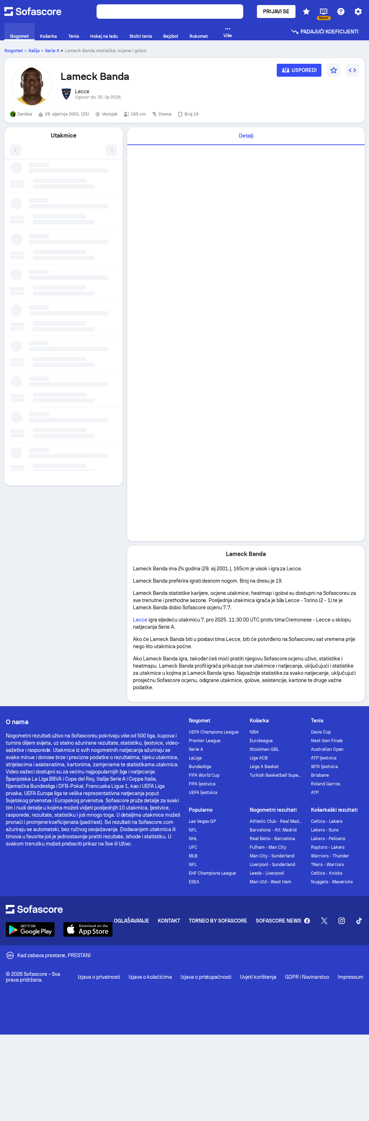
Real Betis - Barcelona (272, 838)
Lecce (140, 620)
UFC (193, 847)
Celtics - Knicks (327, 873)
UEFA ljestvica (203, 792)
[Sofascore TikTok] (359, 920)
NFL (193, 830)
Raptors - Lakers (328, 847)
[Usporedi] (299, 72)
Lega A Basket (264, 766)
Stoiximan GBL (264, 749)
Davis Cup (321, 732)
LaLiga (195, 758)
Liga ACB (259, 758)
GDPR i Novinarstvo (307, 977)
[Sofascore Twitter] (324, 920)
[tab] (246, 136)
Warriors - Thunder (330, 855)
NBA (254, 732)
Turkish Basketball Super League (276, 775)
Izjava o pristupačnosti (206, 977)
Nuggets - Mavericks (332, 881)
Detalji (246, 136)
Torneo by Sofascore (218, 921)
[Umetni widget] (352, 70)
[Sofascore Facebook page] (307, 920)
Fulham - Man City (268, 847)
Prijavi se (276, 11)
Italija (34, 50)
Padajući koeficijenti (324, 31)
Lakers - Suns (324, 830)
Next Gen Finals (327, 740)
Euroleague (261, 740)
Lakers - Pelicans (328, 838)
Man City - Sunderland (272, 855)
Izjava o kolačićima (150, 977)
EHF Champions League (212, 873)
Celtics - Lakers (327, 821)
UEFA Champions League (214, 732)
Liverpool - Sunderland (272, 864)
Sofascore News (278, 921)
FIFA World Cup (204, 775)
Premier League (205, 740)
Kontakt (169, 921)
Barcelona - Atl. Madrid (273, 830)
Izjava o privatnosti (99, 977)
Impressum (350, 977)
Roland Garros (325, 783)
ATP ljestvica (324, 758)
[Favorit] (333, 70)
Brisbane (320, 775)
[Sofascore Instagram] (341, 920)
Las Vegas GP (202, 821)
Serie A (52, 50)
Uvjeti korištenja (258, 977)
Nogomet (13, 50)
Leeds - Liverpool (267, 873)
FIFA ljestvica (202, 783)
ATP (315, 792)
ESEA (194, 881)
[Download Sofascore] (30, 929)
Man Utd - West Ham (270, 881)
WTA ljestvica (324, 766)
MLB (193, 855)
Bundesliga (200, 766)
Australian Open (327, 749)
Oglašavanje (132, 921)
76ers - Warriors (327, 864)
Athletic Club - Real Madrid (276, 821)
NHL (193, 838)
